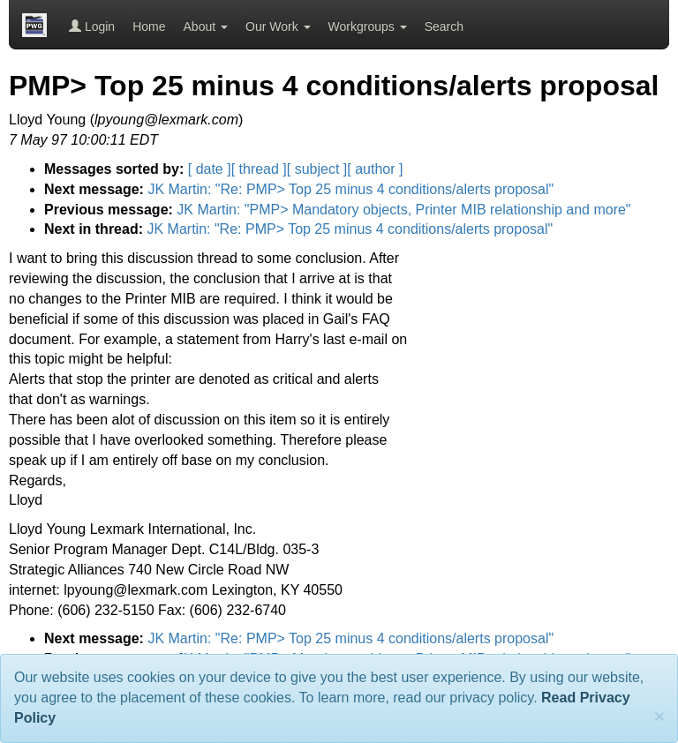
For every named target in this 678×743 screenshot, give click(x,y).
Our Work (278, 26)
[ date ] (209, 168)
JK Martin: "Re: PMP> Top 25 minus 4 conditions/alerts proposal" (350, 189)
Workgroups (367, 26)
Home (148, 26)
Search (444, 26)
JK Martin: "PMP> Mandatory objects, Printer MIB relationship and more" (403, 209)
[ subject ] (317, 168)
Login (92, 26)
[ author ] (375, 168)
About (206, 26)
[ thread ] (259, 168)
